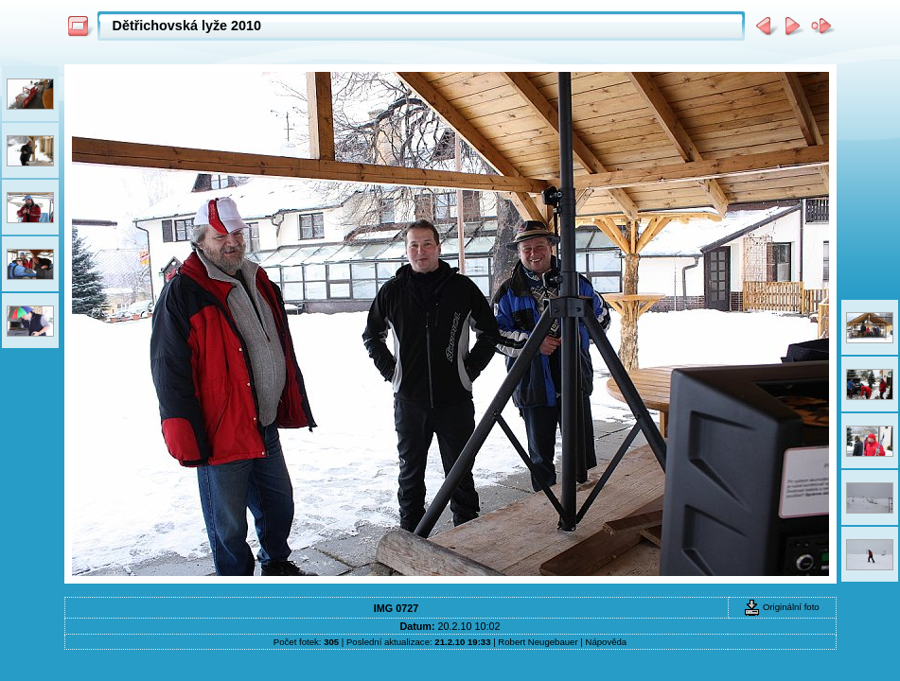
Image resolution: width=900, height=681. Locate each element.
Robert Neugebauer (537, 642)
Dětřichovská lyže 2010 (187, 25)
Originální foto (781, 607)
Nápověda (605, 642)
